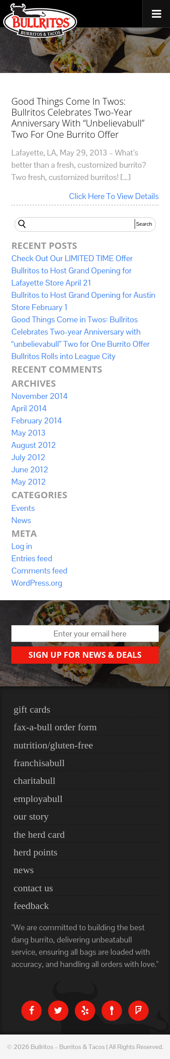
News (21, 520)
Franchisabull (39, 763)
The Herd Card (39, 834)
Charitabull (34, 780)
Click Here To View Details (114, 196)
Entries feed (31, 558)
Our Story (31, 816)
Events (23, 508)
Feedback (31, 905)
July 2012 (28, 457)
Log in (21, 546)
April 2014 (29, 408)
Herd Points (36, 852)
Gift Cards (32, 709)
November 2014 (39, 396)
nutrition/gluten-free (53, 745)
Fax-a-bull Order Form (55, 727)
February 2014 (36, 420)
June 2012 (29, 469)
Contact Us (33, 888)
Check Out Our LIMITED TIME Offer (72, 258)
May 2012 (28, 481)
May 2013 (28, 432)
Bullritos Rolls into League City (63, 356)
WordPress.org (36, 583)
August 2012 (33, 445)
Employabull (38, 798)
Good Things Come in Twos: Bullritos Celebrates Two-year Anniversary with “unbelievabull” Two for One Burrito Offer (78, 117)
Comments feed (39, 570)
